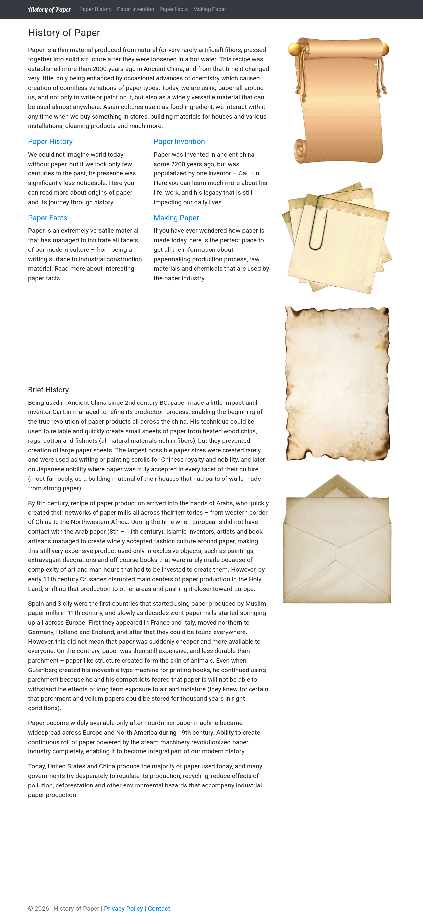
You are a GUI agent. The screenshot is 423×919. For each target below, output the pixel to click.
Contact (159, 908)
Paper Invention (135, 9)
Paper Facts (174, 9)
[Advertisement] (148, 334)
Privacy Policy (123, 908)
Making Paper (209, 9)
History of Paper (49, 9)
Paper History (95, 9)
